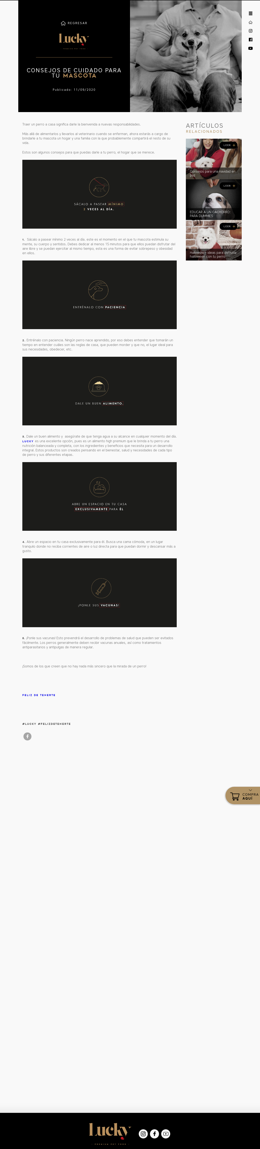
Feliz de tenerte (39, 695)
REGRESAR (78, 23)
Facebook (154, 1133)
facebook (27, 736)
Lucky (28, 441)
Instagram (143, 1133)
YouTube (165, 1133)
